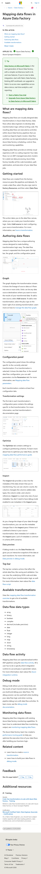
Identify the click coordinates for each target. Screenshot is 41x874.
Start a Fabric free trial (17, 95)
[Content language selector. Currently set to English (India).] (11, 839)
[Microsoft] (20, 3)
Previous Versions (21, 855)
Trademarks (19, 864)
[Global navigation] (2, 3)
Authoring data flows (11, 40)
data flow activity (27, 662)
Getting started (9, 37)
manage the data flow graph (26, 307)
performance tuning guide (13, 735)
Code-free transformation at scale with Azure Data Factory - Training (20, 800)
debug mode (11, 761)
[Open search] (31, 3)
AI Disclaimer (8, 855)
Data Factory (18, 8)
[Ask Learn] (32, 8)
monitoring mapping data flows (23, 727)
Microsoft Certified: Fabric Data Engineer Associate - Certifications (20, 813)
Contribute (15, 858)
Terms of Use (8, 864)
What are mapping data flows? (14, 34)
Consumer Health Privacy (12, 861)
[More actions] (36, 8)
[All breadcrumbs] (4, 8)
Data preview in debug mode (13, 558)
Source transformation (23, 230)
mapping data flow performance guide (17, 455)
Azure (10, 8)
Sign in (37, 3)
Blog (5, 858)
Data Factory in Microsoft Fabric (17, 66)
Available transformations (12, 42)
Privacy (23, 858)
